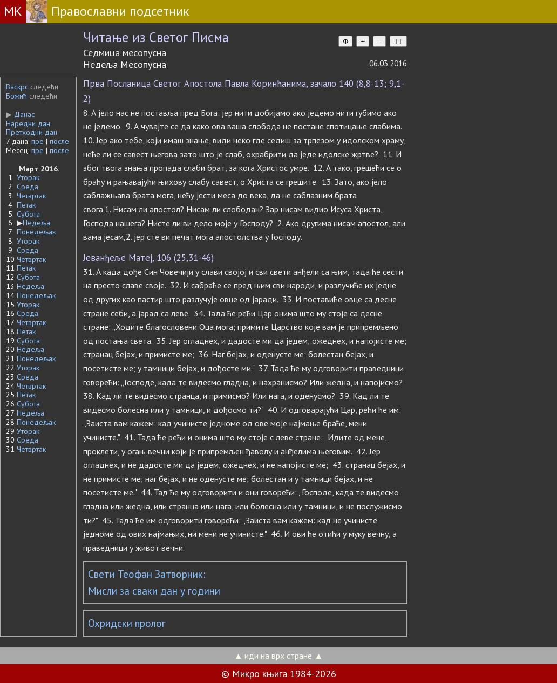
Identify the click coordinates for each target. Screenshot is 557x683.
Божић (16, 96)
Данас (20, 114)
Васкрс (17, 87)
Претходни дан (31, 132)
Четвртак (31, 196)
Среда (27, 186)
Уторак (28, 177)
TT (398, 41)
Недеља (36, 222)
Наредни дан (28, 123)
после (59, 141)
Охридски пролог (127, 623)
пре (37, 141)
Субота (28, 214)
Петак (26, 205)
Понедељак (36, 232)
